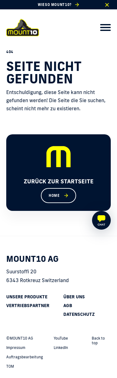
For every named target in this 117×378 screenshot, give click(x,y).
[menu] (105, 27)
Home (54, 195)
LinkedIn (61, 347)
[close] (107, 5)
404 (9, 52)
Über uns (74, 297)
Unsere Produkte (26, 297)
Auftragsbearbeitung (24, 357)
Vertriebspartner (27, 305)
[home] (22, 27)
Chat (101, 224)
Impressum (15, 347)
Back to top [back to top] (98, 340)
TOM (10, 366)
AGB (67, 305)
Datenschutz (79, 314)
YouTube (61, 338)
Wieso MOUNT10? (54, 5)
